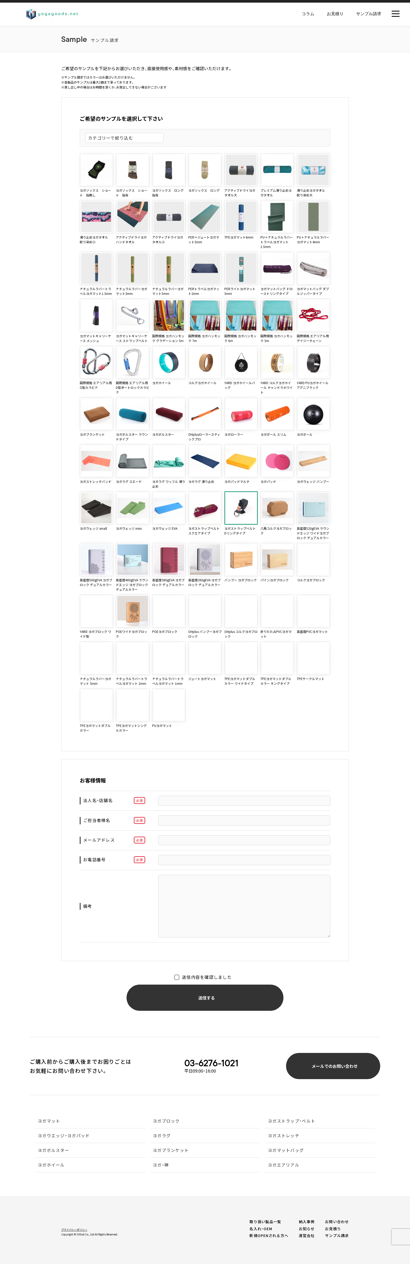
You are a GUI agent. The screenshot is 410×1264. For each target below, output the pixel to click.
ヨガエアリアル (283, 1165)
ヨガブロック (166, 1121)
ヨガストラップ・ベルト (291, 1121)
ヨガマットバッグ (286, 1150)
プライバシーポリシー (74, 1230)
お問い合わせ (337, 1221)
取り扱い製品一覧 (265, 1221)
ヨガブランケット (171, 1150)
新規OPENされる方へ (268, 1235)
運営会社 (307, 1235)
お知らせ (307, 1228)
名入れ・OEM (260, 1228)
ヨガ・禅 (161, 1165)
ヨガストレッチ (283, 1136)
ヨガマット (49, 1121)
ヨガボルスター (53, 1150)
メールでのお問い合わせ (342, 1065)
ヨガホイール (51, 1165)
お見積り (335, 14)
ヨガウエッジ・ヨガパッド (64, 1136)
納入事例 (307, 1221)
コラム (308, 14)
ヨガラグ (162, 1136)
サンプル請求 (368, 14)
